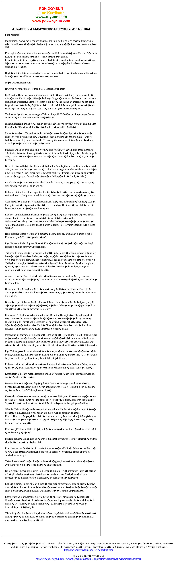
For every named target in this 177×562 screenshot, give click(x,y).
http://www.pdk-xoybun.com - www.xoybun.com (88, 550)
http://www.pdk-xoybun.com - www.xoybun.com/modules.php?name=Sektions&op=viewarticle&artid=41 (88, 559)
